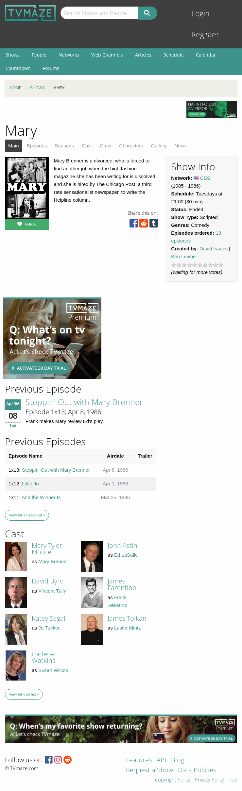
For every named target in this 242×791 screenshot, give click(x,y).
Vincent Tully (52, 591)
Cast (87, 145)
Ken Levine (183, 256)
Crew (105, 145)
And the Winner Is (41, 497)
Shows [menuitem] (13, 55)
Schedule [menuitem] (174, 55)
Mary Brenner (53, 561)
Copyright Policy (172, 780)
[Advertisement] (52, 338)
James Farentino (122, 584)
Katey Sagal (48, 618)
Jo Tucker (49, 628)
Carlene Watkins (43, 657)
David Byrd (48, 581)
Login (200, 13)
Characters (131, 145)
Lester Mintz (127, 628)
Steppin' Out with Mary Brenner (84, 401)
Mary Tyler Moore (47, 548)
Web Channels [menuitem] (107, 55)
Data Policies (197, 770)
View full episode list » (27, 515)
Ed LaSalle (126, 555)
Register (205, 34)
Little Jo (30, 483)
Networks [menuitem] (69, 55)
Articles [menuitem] (143, 55)
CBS (205, 178)
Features (139, 760)
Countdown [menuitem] (18, 68)
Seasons (64, 145)
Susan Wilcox (53, 670)
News (181, 145)
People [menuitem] (39, 55)
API (161, 760)
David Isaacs (213, 248)
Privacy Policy (209, 780)
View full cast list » (24, 694)
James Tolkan (127, 618)
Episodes (37, 145)
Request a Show (149, 770)
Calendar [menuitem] (206, 55)
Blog (177, 760)
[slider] (197, 264)
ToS (233, 780)
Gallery (159, 145)
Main (13, 145)
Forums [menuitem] (51, 68)
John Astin (122, 545)
